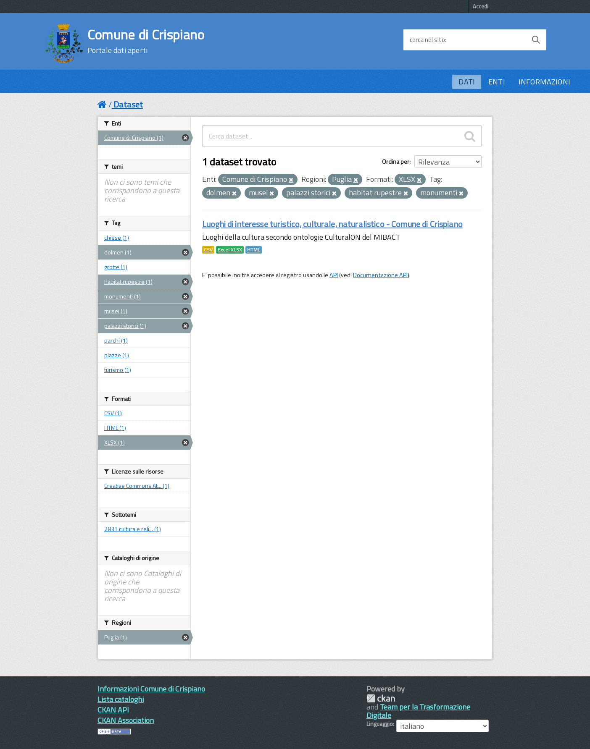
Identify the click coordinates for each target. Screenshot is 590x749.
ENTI (496, 81)
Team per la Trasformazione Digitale (418, 711)
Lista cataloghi (120, 699)
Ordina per (395, 161)
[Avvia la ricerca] (535, 39)
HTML (253, 250)
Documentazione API (380, 275)
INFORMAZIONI (544, 81)
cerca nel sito (427, 40)
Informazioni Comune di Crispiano (151, 688)
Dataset (128, 104)
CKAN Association (125, 720)
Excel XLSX (230, 250)
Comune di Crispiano (146, 41)
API (333, 275)
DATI (466, 81)
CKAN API (113, 709)
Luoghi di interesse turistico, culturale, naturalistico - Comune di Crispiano (332, 223)
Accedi (480, 6)
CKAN (380, 698)
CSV (208, 250)
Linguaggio (379, 724)
